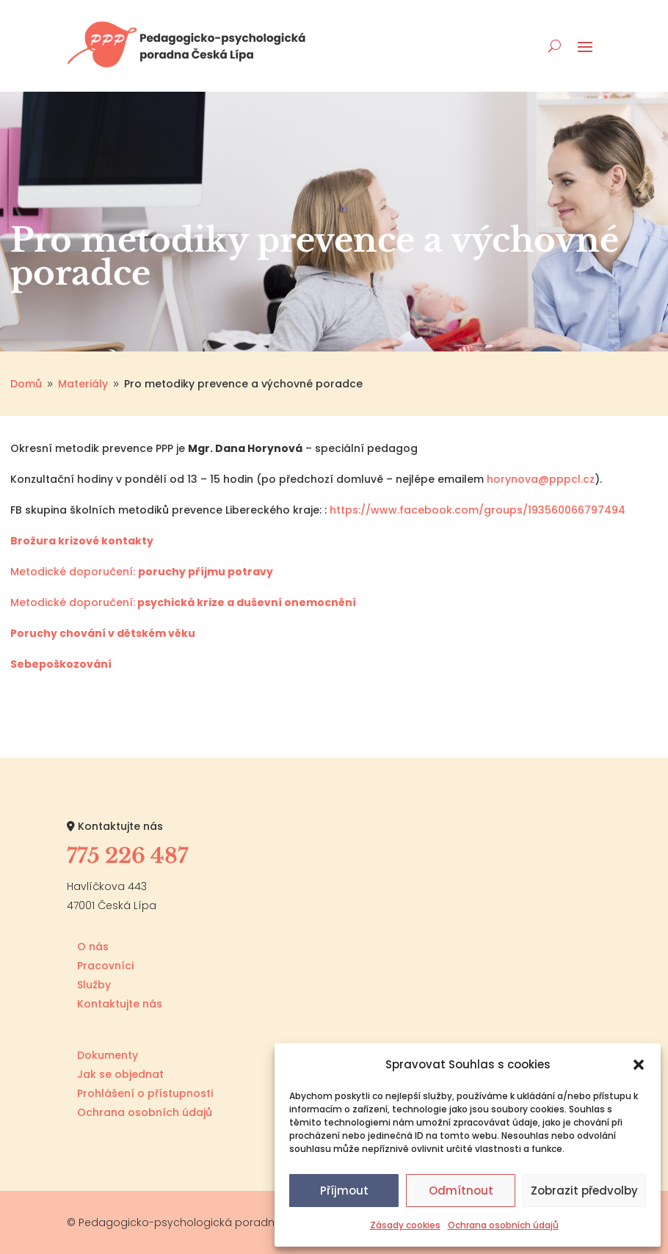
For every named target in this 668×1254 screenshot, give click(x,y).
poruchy (163, 571)
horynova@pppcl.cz (541, 479)
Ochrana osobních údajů (503, 1225)
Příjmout (344, 1190)
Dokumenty (107, 1055)
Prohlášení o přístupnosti (145, 1093)
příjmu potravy (230, 571)
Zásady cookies (405, 1225)
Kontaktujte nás (119, 1003)
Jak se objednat (120, 1074)
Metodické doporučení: (74, 571)
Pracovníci (105, 965)
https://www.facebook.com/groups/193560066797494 (477, 510)
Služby (94, 984)
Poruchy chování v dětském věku (102, 633)
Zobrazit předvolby (584, 1190)
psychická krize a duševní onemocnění (245, 602)
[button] (638, 1064)
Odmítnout (461, 1190)
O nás (93, 946)
